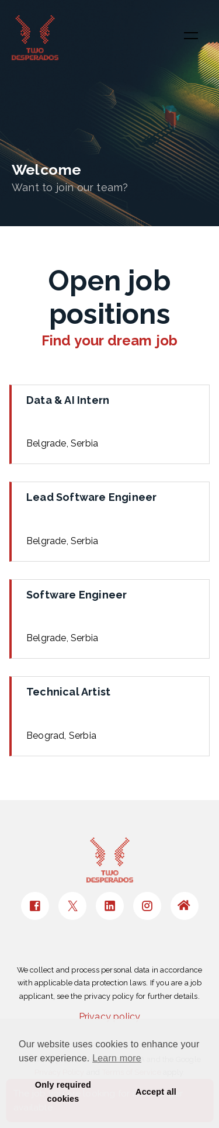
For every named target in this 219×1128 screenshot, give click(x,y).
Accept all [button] (155, 1091)
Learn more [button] (116, 1058)
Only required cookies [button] (63, 1091)
